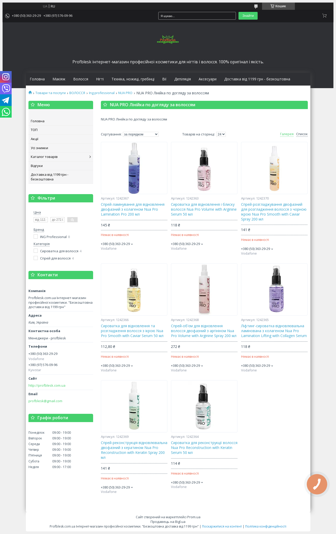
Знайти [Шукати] (248, 16)
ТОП (34, 129)
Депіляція (182, 79)
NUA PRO (125, 93)
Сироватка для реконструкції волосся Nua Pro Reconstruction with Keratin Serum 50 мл (204, 447)
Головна (37, 79)
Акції (34, 138)
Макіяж (59, 79)
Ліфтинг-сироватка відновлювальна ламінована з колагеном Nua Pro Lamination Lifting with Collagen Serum (274, 331)
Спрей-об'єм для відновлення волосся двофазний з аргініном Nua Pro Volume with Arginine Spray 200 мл (203, 331)
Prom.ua (193, 517)
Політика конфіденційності (265, 526)
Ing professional (102, 93)
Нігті (100, 79)
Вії (164, 79)
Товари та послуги (50, 93)
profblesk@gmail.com (45, 401)
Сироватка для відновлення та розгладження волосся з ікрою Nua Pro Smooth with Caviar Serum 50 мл (132, 331)
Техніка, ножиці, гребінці (132, 79)
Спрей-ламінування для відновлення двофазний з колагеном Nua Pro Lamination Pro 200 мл (133, 209)
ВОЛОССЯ (77, 93)
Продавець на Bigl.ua (168, 521)
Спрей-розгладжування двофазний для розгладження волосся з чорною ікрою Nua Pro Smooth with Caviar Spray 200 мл (274, 212)
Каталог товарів (44, 156)
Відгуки (37, 165)
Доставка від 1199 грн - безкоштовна (257, 79)
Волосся (80, 79)
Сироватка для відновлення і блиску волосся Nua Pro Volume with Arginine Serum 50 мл (204, 209)
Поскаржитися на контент (222, 526)
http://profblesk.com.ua (46, 385)
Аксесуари (207, 79)
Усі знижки (39, 148)
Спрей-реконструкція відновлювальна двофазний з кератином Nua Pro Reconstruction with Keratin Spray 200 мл (134, 450)
